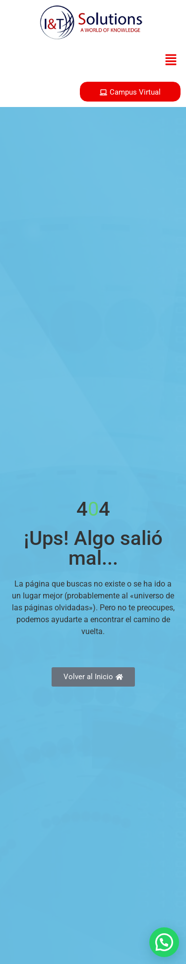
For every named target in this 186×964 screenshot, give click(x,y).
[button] (171, 60)
